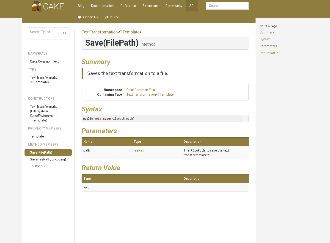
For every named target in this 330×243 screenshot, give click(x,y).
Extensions (151, 6)
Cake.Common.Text (44, 61)
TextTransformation (100, 32)
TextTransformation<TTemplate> (44, 80)
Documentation (102, 6)
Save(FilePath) (41, 152)
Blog (81, 6)
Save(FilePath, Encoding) (48, 159)
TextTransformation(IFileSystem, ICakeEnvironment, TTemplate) (44, 113)
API (191, 6)
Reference (128, 6)
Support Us (88, 17)
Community (173, 6)
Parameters (268, 46)
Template (37, 136)
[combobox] (227, 6)
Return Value (269, 53)
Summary (267, 32)
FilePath (139, 150)
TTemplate (130, 32)
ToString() (37, 166)
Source (112, 17)
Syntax (265, 39)
